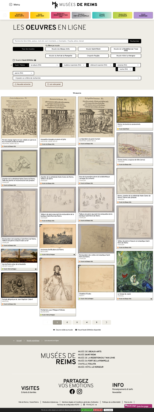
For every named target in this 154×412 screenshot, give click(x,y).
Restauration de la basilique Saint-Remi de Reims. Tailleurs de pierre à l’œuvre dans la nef (19, 240)
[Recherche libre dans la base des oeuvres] (70, 41)
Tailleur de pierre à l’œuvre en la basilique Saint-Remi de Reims (134, 242)
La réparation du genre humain (89, 139)
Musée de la (61, 15)
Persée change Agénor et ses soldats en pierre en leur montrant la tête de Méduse (19, 141)
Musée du (81, 15)
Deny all (98, 410)
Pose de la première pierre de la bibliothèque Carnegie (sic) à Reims (94, 177)
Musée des (19, 15)
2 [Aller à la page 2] (67, 322)
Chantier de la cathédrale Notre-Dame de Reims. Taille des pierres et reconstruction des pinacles (18, 179)
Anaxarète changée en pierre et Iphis (53, 139)
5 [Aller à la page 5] (96, 322)
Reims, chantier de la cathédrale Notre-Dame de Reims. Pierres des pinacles (134, 196)
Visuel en (25, 60)
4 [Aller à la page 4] (86, 322)
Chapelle (102, 15)
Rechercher (134, 41)
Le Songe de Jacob (124, 294)
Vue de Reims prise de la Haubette (14, 264)
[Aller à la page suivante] (106, 322)
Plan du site (128, 402)
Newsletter (116, 392)
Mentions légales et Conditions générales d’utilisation (80, 402)
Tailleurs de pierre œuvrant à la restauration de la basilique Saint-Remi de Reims (95, 215)
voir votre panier (54, 84)
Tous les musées (28, 49)
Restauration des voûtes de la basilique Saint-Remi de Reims (94, 256)
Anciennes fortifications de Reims (52, 250)
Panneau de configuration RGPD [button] (68, 405)
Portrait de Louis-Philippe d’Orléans (53, 310)
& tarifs (122, 389)
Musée (40, 15)
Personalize (108, 410)
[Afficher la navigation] (11, 5)
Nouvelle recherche (22, 84)
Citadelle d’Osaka (85, 294)
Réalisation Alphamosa (50, 402)
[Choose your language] (90, 405)
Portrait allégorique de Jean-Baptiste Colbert (17, 299)
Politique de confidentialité (111, 402)
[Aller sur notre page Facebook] (72, 391)
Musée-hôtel (122, 15)
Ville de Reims (23, 402)
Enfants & (28, 392)
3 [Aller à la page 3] (76, 322)
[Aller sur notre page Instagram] (79, 391)
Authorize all (87, 410)
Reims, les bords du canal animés (129, 124)
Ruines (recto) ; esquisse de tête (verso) (131, 160)
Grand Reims (34, 402)
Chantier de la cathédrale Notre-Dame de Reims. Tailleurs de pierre (57, 178)
